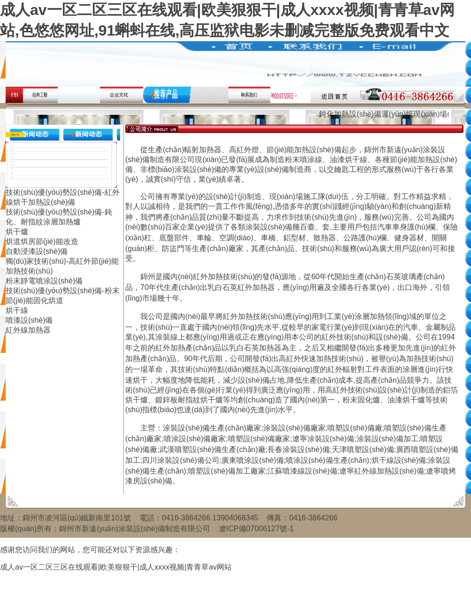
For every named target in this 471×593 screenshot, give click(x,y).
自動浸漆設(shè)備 (37, 251)
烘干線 (17, 310)
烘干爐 (17, 232)
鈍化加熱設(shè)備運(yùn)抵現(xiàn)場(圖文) (395, 114)
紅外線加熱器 (28, 330)
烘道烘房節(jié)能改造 (42, 241)
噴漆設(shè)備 (29, 320)
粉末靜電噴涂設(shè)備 (44, 281)
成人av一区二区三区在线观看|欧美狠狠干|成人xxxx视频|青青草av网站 (116, 567)
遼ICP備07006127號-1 (256, 529)
